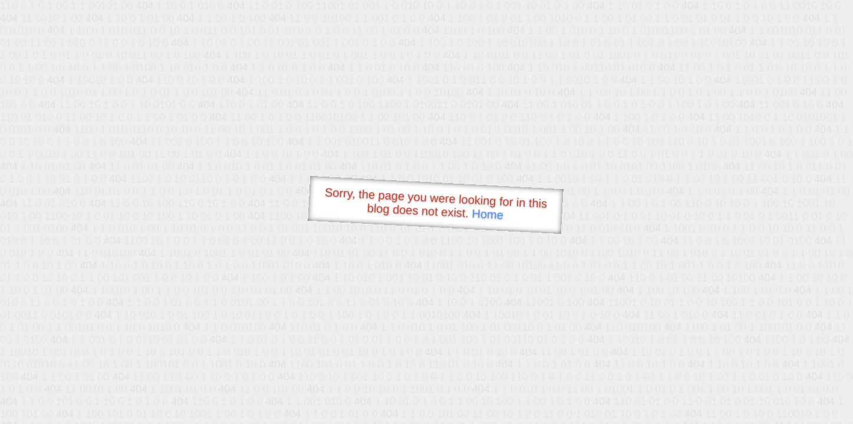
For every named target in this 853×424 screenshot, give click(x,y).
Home (487, 214)
